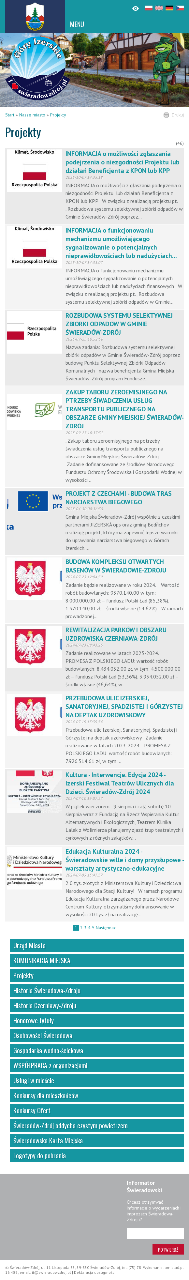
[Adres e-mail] (155, 1233)
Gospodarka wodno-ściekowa (48, 1050)
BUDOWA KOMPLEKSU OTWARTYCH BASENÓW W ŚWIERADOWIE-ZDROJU (115, 565)
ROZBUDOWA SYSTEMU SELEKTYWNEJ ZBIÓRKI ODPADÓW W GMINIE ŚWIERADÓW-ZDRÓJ (119, 324)
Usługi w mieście (33, 1080)
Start (9, 115)
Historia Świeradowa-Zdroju (46, 990)
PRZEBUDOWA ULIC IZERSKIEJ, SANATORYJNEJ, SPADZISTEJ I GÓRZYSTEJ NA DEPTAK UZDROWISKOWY (124, 706)
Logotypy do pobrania (39, 1155)
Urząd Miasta (29, 945)
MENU (77, 24)
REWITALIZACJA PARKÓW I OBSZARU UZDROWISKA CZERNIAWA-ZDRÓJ (116, 634)
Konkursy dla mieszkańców (45, 1095)
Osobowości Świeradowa (42, 1035)
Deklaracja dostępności (94, 1272)
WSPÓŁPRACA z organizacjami (50, 1065)
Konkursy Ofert (32, 1110)
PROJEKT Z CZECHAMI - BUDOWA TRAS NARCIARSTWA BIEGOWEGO (118, 497)
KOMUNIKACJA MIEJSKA (41, 960)
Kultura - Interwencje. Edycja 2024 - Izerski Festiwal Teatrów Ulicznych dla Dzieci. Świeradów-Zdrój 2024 (119, 783)
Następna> (106, 928)
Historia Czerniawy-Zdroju (44, 1005)
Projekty (58, 115)
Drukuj (178, 115)
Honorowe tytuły (33, 1020)
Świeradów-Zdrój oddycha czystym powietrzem (70, 1125)
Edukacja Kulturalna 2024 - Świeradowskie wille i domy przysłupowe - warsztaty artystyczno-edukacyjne (124, 860)
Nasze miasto (32, 115)
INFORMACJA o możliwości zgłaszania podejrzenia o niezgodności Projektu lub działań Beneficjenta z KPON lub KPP (122, 162)
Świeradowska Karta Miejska (48, 1140)
